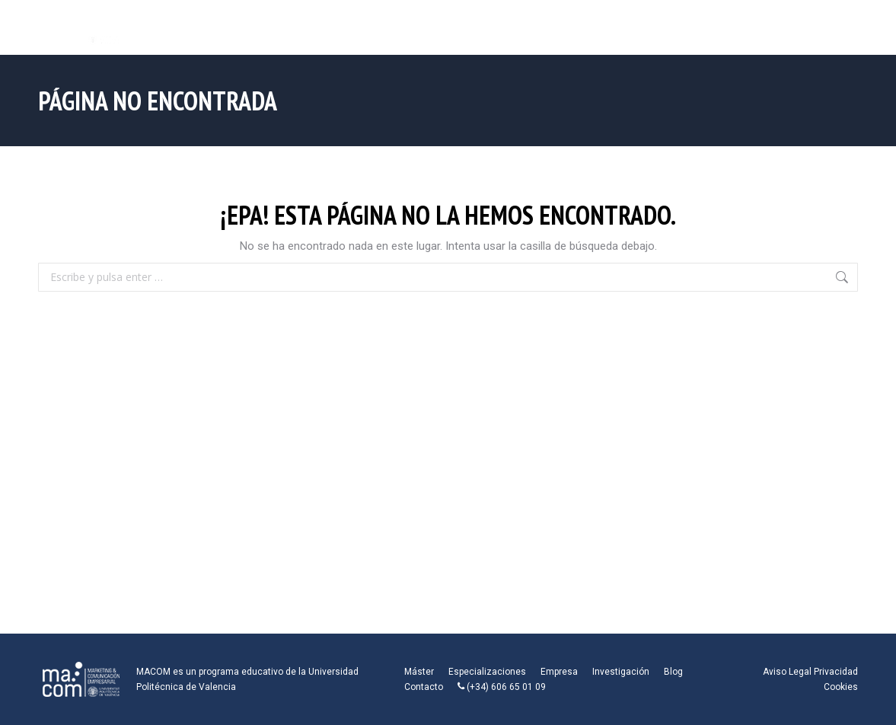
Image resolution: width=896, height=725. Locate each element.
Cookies (841, 687)
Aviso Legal (787, 671)
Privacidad (836, 671)
